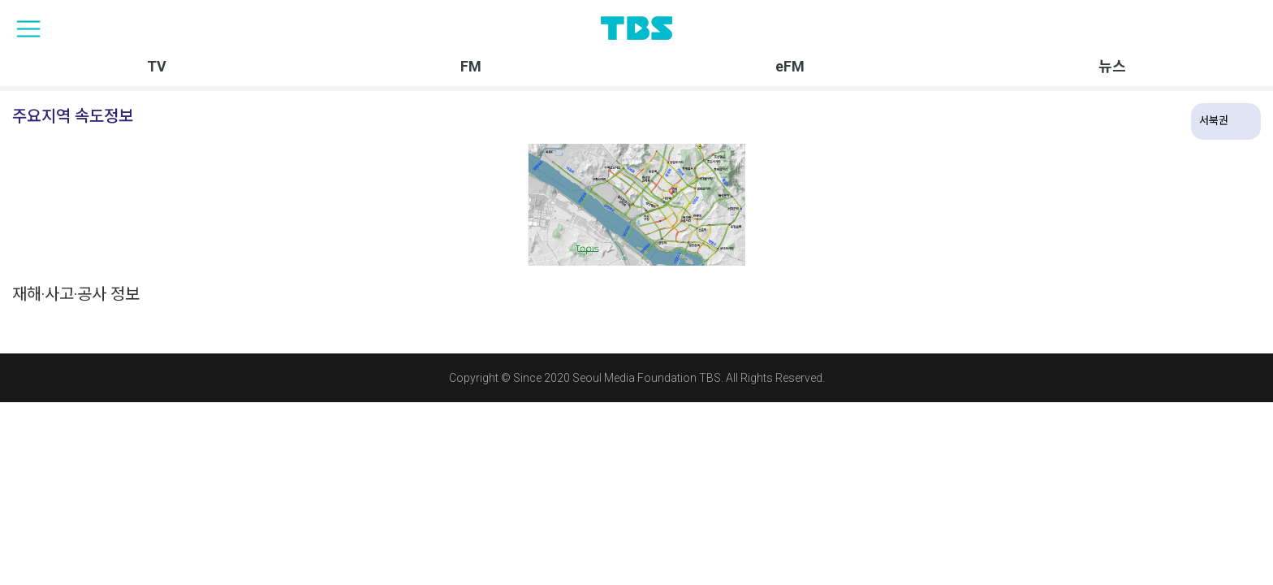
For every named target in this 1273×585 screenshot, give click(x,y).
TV (156, 66)
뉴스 (1112, 66)
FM (470, 66)
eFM (790, 66)
